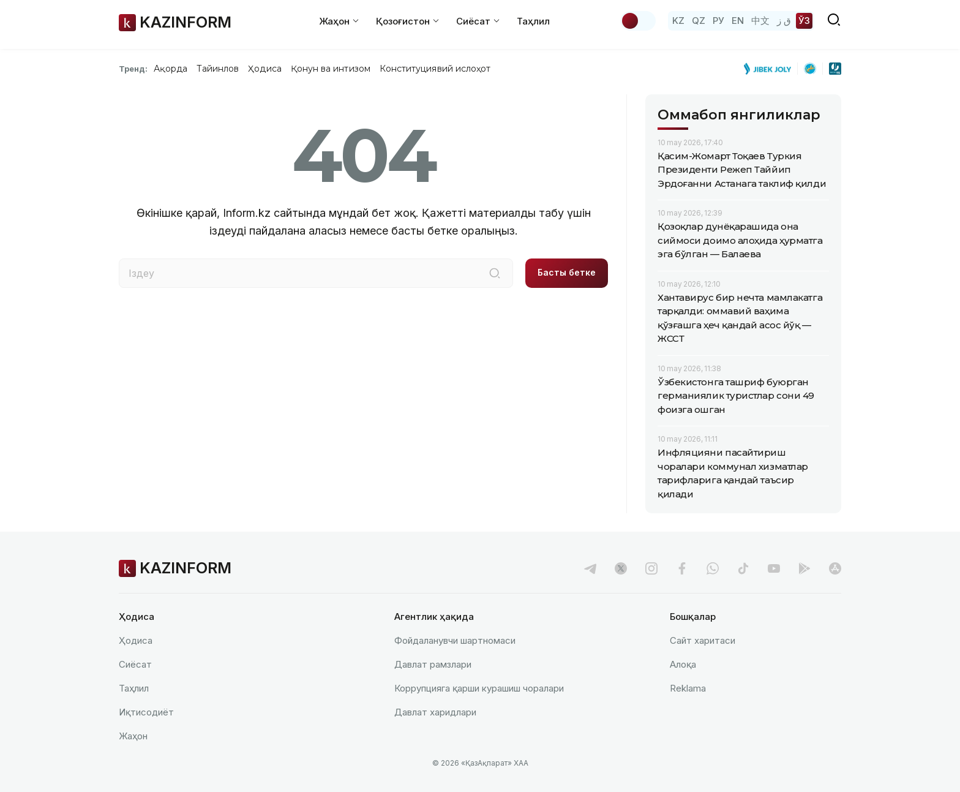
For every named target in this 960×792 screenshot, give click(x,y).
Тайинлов (218, 68)
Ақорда (170, 68)
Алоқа (683, 664)
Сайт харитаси (702, 640)
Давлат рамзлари (432, 664)
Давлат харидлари (435, 712)
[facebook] (682, 568)
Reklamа (688, 688)
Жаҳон (133, 736)
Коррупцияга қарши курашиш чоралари (479, 688)
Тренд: (133, 69)
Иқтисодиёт (146, 712)
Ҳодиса (264, 68)
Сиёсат (135, 664)
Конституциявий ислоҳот (435, 68)
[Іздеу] (495, 273)
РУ (718, 20)
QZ (698, 20)
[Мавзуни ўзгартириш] (638, 21)
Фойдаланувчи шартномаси (455, 640)
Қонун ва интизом (330, 68)
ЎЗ (804, 20)
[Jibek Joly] (771, 68)
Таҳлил (533, 21)
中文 (760, 20)
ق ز (784, 20)
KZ (678, 20)
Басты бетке (567, 272)
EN (738, 20)
